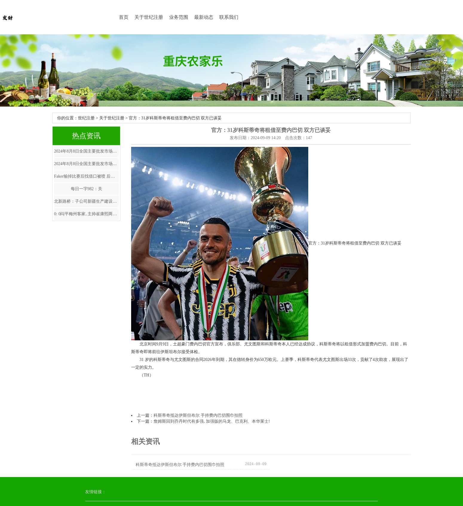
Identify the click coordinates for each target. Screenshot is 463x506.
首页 (123, 17)
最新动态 (203, 17)
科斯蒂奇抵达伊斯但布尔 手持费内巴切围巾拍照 (198, 415)
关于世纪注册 (148, 17)
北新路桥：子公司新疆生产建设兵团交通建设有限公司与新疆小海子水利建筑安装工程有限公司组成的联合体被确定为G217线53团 (86, 201)
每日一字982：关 (86, 189)
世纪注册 (86, 118)
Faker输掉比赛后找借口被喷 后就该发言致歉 (86, 176)
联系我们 (228, 17)
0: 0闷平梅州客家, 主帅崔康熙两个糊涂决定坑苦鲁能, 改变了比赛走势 (86, 214)
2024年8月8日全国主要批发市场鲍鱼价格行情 (86, 151)
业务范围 (178, 17)
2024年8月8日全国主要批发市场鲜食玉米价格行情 (86, 164)
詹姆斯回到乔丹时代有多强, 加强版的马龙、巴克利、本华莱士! (212, 421)
